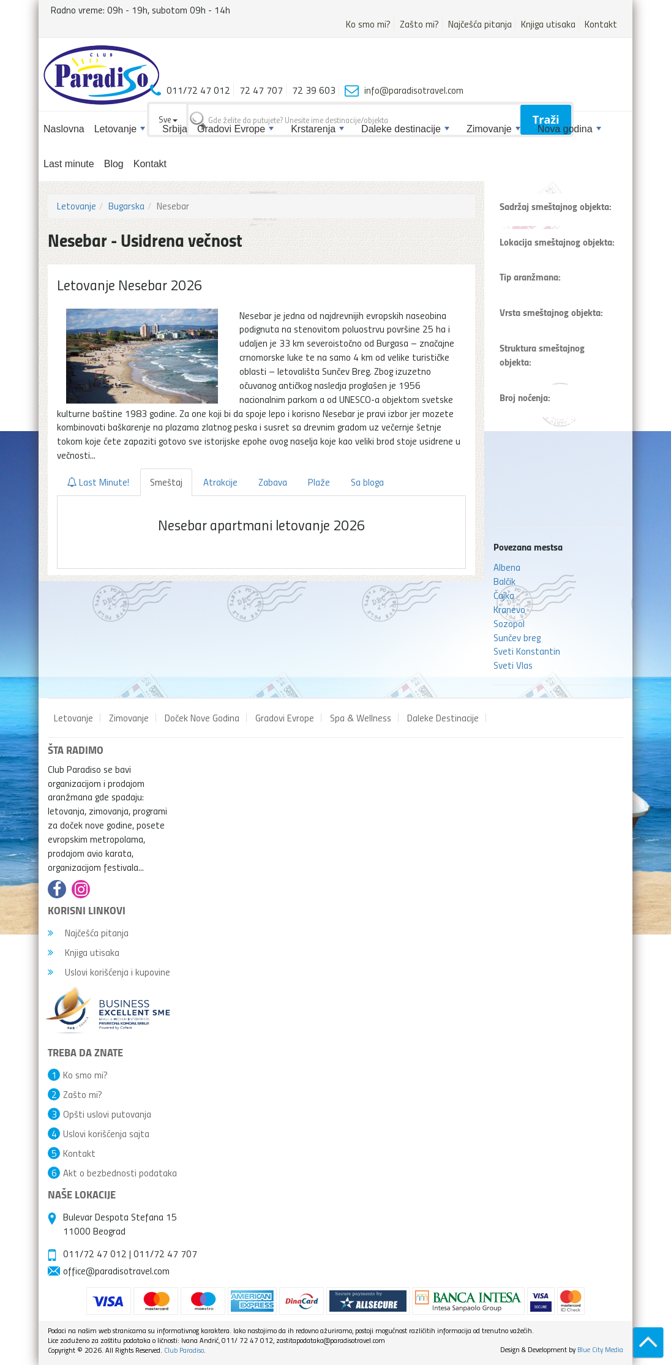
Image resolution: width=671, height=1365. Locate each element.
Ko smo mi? (368, 24)
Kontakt (601, 24)
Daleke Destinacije (443, 717)
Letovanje (119, 129)
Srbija (174, 129)
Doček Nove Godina (202, 717)
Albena (506, 567)
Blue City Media (600, 1349)
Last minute (68, 164)
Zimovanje (493, 129)
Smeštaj (166, 482)
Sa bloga (367, 482)
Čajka (503, 595)
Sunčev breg (517, 637)
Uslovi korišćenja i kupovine (109, 972)
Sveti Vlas (513, 665)
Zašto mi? (419, 24)
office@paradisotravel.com (116, 1270)
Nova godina (569, 129)
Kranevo (509, 609)
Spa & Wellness (360, 717)
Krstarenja (317, 129)
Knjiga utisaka (548, 24)
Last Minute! (98, 482)
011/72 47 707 (165, 1253)
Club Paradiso (184, 1350)
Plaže (319, 482)
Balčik (504, 581)
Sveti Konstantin (526, 651)
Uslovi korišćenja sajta (106, 1133)
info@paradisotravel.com (413, 90)
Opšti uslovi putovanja (107, 1114)
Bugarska (126, 205)
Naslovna (63, 129)
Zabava (272, 482)
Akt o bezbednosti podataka (120, 1172)
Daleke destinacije (405, 129)
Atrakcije (220, 482)
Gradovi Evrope (235, 129)
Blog (114, 164)
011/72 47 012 (95, 1253)
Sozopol (509, 623)
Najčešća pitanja (480, 24)
